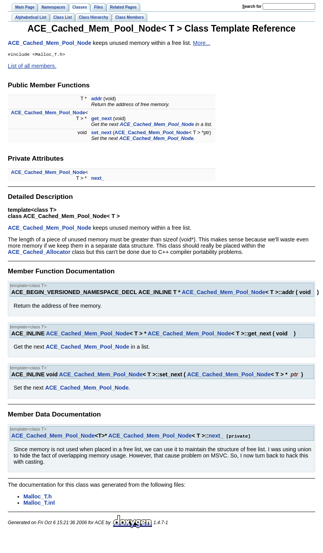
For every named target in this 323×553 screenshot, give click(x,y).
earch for (252, 6)
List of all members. (32, 67)
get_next (101, 119)
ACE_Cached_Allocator (39, 253)
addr (96, 99)
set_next (101, 133)
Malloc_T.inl (39, 503)
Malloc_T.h (37, 497)
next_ (97, 179)
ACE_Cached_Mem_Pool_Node (49, 43)
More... (201, 43)
